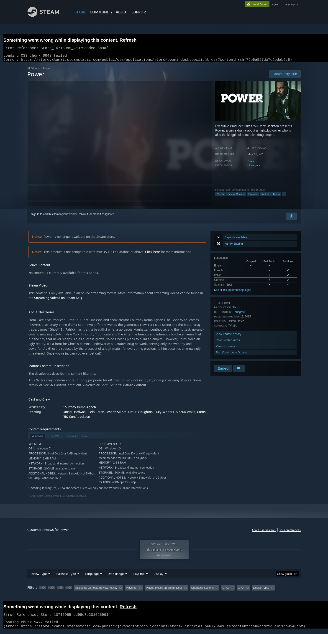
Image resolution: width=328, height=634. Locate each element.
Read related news (228, 343)
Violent (265, 196)
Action (276, 196)
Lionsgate (253, 168)
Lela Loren (96, 414)
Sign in (35, 216)
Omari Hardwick (75, 414)
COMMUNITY (101, 12)
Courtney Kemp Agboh (79, 410)
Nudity (220, 196)
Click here (152, 254)
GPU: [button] (241, 590)
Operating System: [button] (202, 590)
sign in (275, 4)
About (122, 12)
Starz (250, 164)
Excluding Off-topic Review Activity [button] (96, 590)
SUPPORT (139, 12)
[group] (164, 591)
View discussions (227, 349)
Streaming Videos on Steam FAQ (58, 300)
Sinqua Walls (185, 414)
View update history (228, 336)
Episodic (253, 196)
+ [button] (284, 196)
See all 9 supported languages (232, 292)
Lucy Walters (164, 414)
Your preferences (290, 533)
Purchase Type (66, 576)
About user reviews (264, 533)
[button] (42, 590)
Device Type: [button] (261, 590)
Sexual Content (236, 196)
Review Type (38, 576)
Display (158, 576)
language (290, 4)
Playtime (138, 576)
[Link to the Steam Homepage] (47, 16)
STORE (80, 12)
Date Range (116, 576)
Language (92, 576)
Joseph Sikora (116, 414)
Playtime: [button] (131, 590)
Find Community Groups (231, 355)
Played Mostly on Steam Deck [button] (164, 590)
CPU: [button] (226, 590)
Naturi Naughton (140, 414)
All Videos (33, 71)
